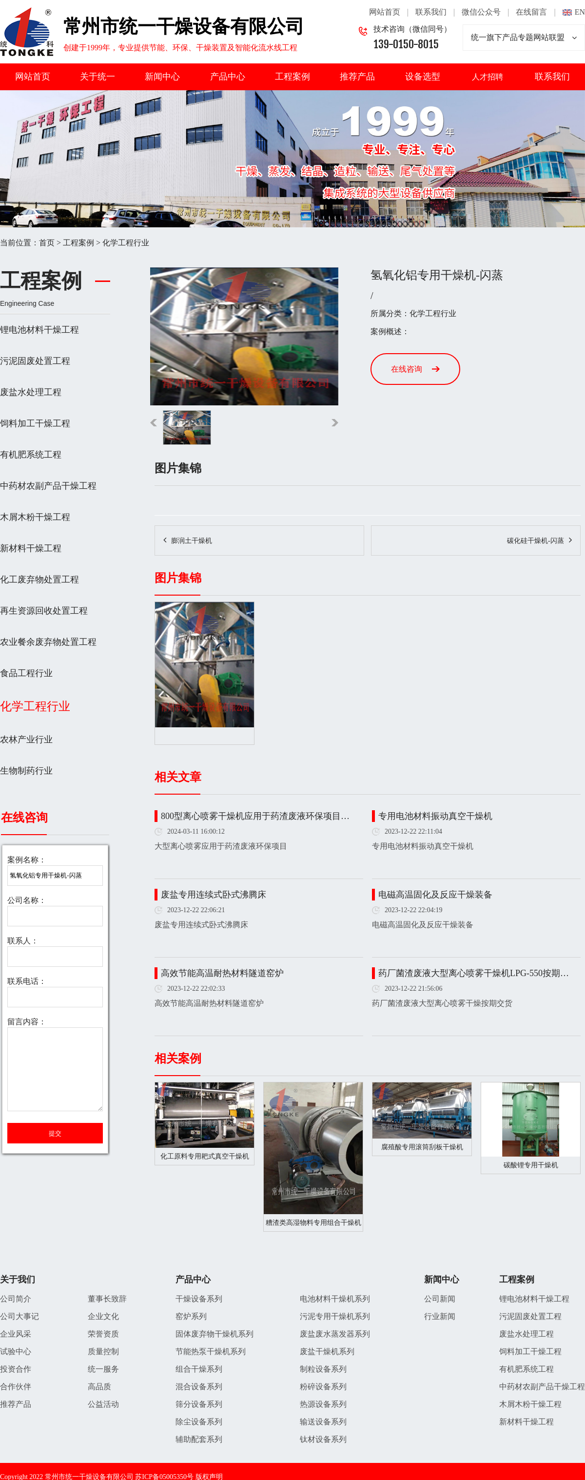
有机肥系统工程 (30, 455)
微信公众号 (481, 12)
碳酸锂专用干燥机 (531, 1165)
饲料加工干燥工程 (35, 423)
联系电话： (26, 981)
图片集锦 (178, 468)
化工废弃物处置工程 (39, 579)
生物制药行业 (26, 771)
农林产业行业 (26, 739)
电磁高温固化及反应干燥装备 (435, 895)
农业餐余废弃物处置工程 (48, 642)
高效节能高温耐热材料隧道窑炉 (222, 973)
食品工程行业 (26, 673)
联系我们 (431, 12)
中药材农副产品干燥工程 (48, 486)
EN (580, 12)
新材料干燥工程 (30, 548)
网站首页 (384, 12)
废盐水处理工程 (30, 392)
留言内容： (26, 1022)
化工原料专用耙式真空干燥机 (204, 1156)
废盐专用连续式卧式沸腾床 (213, 895)
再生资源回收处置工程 (44, 611)
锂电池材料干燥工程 (39, 330)
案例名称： (26, 860)
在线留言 (531, 12)
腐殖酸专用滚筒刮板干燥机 (422, 1147)
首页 (47, 243)
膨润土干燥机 (191, 540)
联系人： (23, 941)
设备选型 (422, 76)
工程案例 (292, 76)
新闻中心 (162, 76)
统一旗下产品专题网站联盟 (524, 37)
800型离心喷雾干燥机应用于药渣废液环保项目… (255, 816)
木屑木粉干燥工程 (35, 517)
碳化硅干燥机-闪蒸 (535, 540)
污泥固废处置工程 (35, 361)
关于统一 (97, 76)
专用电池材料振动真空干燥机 (435, 816)
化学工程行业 (125, 243)
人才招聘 (487, 77)
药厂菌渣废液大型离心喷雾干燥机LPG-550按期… (473, 973)
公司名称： (26, 900)
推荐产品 (357, 76)
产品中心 (227, 76)
